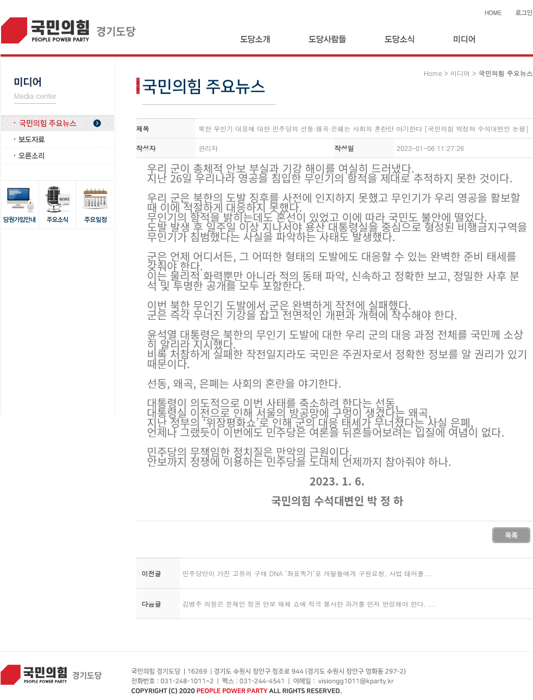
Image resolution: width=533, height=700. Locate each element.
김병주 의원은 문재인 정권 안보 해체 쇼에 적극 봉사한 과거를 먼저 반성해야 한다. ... (309, 603)
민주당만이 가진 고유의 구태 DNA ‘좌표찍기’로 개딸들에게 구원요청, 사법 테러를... (307, 573)
